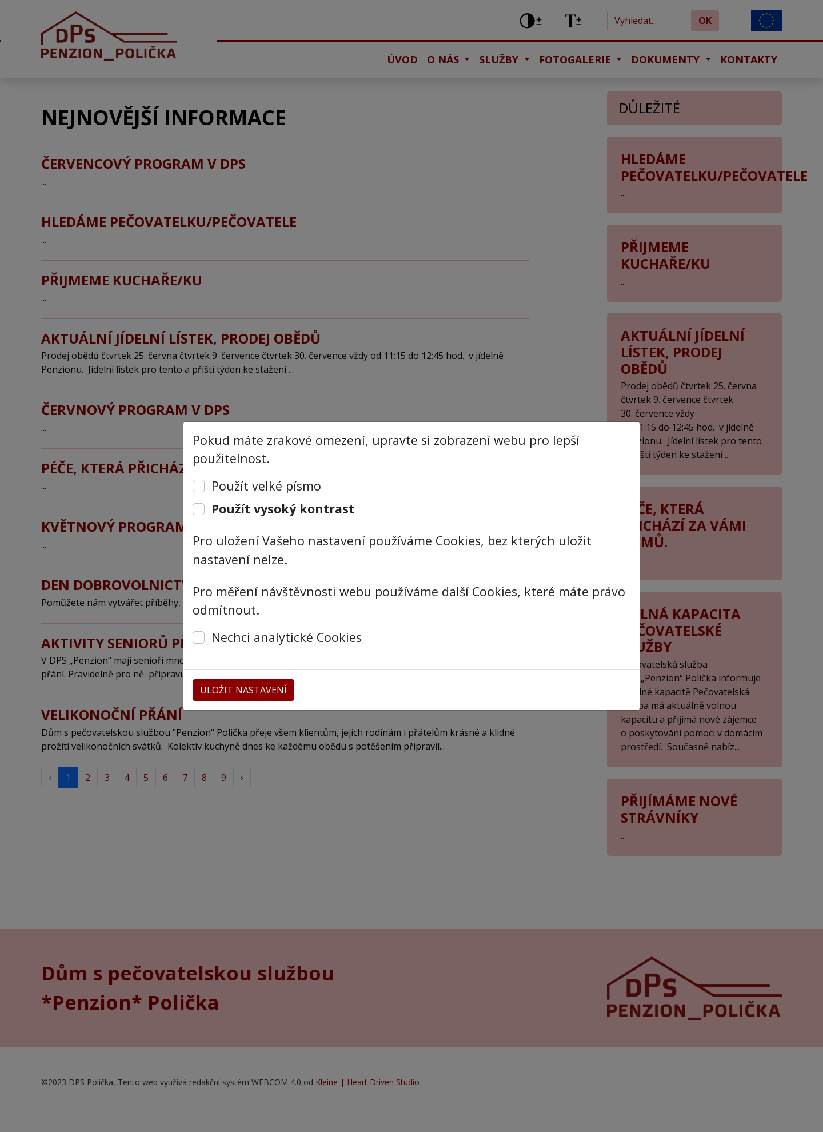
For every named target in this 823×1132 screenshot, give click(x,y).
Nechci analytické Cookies (286, 637)
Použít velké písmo (266, 485)
